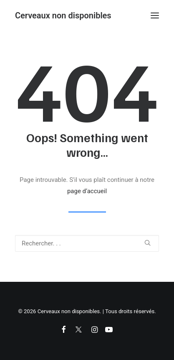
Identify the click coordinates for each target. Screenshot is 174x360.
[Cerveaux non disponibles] (63, 15)
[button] (155, 15)
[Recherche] (87, 243)
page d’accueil (87, 191)
